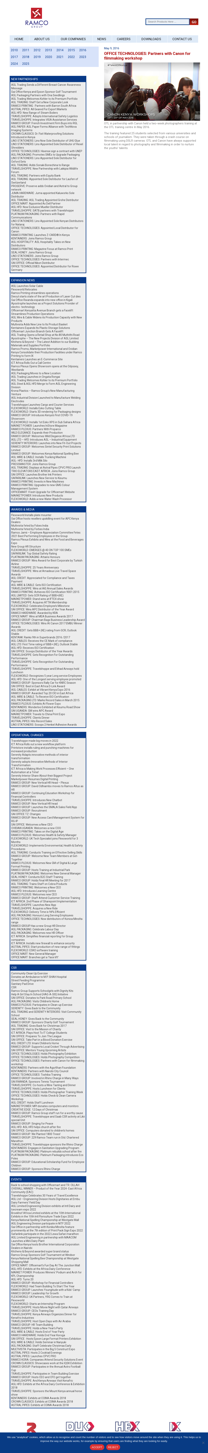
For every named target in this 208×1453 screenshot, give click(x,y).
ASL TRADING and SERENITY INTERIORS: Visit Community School (46, 1013)
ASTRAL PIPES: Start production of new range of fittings (45, 946)
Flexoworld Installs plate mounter (31, 515)
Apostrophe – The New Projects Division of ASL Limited (45, 338)
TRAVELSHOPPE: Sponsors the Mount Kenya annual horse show (46, 1393)
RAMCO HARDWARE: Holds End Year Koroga (38, 1335)
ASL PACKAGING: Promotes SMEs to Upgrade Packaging (45, 154)
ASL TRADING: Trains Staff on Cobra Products (39, 883)
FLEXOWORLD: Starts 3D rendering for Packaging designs (46, 411)
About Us (42, 39)
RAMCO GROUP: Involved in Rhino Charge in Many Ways (45, 1078)
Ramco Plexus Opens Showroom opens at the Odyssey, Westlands (45, 368)
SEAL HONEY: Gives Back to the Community (37, 1018)
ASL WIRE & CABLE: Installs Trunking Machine (38, 457)
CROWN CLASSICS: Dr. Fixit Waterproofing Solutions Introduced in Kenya (42, 135)
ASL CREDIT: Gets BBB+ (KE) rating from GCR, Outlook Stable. (44, 632)
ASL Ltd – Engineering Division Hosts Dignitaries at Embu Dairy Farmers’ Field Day (45, 1200)
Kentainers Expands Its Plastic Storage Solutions (40, 327)
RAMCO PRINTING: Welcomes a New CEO (36, 887)
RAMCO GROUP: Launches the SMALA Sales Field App (44, 807)
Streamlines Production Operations (32, 313)
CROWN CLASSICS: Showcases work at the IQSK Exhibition (46, 1363)
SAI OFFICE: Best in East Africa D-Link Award (38, 686)
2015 (71, 50)
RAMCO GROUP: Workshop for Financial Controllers (42, 1282)
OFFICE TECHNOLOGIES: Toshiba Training (36, 1074)
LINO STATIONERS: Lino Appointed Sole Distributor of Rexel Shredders (47, 146)
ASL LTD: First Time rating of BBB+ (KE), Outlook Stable (44, 644)
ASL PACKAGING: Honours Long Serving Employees (42, 915)
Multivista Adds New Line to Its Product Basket (39, 324)
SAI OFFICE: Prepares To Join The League (36, 1036)
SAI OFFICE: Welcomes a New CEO (31, 824)
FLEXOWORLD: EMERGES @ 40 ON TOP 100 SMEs (41, 550)
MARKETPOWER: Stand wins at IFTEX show (37, 598)
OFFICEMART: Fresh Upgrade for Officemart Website (43, 492)
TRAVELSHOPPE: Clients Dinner (30, 717)
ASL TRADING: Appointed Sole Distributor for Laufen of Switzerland (44, 181)
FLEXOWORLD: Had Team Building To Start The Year (42, 1286)
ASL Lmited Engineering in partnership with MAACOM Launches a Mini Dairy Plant (43, 1239)
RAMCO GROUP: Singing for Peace (32, 1123)
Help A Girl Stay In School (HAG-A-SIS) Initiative (39, 994)
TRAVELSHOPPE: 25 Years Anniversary (35, 567)
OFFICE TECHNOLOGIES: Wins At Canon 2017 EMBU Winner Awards (46, 625)
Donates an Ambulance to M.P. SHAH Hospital (39, 976)
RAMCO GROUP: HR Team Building (32, 1324)
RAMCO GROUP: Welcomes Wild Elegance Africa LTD (43, 436)
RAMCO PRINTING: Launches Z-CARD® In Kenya (40, 235)
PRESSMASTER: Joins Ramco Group (33, 464)
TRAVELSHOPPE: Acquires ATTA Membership (39, 602)
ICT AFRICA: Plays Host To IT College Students (39, 1032)
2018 (25, 57)
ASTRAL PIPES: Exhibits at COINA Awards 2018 (40, 1405)
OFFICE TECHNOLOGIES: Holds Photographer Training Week (47, 1092)
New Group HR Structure (26, 546)
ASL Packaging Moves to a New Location (36, 373)
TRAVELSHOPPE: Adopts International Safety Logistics (44, 116)
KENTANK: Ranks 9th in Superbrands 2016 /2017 (40, 637)
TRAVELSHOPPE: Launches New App (33, 904)
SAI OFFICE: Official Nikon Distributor (33, 262)
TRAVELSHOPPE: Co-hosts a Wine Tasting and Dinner (43, 1085)
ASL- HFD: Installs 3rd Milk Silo (29, 460)
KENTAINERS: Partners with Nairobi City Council (39, 1071)
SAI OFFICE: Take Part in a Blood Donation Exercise (41, 1039)
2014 (59, 50)
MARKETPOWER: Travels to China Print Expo (38, 714)
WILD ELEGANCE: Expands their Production (37, 432)
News (101, 39)
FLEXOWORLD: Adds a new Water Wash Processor (41, 499)
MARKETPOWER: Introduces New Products (37, 495)
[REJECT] (203, 1443)
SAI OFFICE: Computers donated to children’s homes (42, 1130)
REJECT (113, 1447)
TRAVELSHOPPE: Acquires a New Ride (34, 908)
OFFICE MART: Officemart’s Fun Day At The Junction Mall (45, 1265)
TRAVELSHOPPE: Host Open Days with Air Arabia (41, 1321)
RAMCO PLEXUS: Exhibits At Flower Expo (36, 703)
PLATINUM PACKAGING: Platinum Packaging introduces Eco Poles (47, 1156)
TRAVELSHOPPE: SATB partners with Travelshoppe (42, 210)
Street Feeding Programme (28, 980)
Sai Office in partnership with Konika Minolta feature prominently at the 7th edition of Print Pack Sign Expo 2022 (47, 1228)
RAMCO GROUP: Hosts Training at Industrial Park (40, 870)
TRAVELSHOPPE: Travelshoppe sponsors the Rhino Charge (47, 1144)
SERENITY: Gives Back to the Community (36, 1008)
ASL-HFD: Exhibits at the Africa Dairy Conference (40, 1268)
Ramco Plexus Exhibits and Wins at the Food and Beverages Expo (47, 541)
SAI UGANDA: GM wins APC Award (32, 710)
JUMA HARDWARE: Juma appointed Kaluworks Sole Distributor (42, 194)
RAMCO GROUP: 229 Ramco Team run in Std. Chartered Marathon (45, 1139)
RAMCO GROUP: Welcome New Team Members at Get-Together (44, 857)
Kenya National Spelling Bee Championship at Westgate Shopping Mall (45, 1260)
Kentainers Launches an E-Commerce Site (37, 359)
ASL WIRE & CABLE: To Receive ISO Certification (40, 696)
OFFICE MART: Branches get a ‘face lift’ (35, 957)
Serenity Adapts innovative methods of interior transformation (39, 756)
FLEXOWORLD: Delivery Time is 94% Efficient (38, 911)
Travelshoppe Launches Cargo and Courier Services (42, 404)
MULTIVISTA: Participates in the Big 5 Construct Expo (43, 1349)
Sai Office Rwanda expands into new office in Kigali (42, 300)
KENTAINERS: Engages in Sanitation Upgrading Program (45, 1148)
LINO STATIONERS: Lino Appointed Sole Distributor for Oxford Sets (44, 160)
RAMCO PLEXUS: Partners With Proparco (36, 429)
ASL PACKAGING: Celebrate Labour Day (35, 929)
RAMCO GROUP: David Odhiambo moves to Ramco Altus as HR (47, 788)
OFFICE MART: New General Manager (33, 953)
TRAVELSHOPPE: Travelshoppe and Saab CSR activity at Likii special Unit (48, 1118)
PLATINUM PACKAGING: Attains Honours (35, 557)
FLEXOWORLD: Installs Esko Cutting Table (36, 408)
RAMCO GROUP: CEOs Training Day (32, 1310)
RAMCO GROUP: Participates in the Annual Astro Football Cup (45, 1368)
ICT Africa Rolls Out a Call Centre (31, 362)
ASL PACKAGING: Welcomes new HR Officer (37, 932)
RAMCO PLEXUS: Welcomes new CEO (34, 894)
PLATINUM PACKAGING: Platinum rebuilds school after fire (46, 1151)
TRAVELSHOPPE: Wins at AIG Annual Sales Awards (42, 588)
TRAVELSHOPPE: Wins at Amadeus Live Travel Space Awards (43, 572)
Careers (123, 39)
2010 (14, 50)
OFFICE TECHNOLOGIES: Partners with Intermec (40, 259)
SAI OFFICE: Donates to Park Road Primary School (41, 997)
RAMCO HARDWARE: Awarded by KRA (34, 612)
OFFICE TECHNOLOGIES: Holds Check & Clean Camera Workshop (43, 1097)
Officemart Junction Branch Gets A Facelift (37, 331)
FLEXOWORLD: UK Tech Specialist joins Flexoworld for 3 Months (44, 840)
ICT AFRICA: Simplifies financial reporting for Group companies (42, 938)
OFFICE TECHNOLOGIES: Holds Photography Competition (45, 1057)
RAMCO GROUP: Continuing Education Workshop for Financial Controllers (42, 795)
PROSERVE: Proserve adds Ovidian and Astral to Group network (44, 188)
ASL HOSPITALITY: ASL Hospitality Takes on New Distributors (41, 243)
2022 (71, 57)
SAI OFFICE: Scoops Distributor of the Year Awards (42, 651)
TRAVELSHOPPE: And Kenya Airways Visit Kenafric (42, 1380)
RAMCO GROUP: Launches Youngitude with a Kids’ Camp (45, 1289)
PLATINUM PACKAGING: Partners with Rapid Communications (37, 215)
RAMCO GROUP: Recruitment (29, 810)
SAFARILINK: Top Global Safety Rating (34, 553)
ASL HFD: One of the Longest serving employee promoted (46, 679)
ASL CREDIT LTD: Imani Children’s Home (35, 1043)
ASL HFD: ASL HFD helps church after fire (36, 1127)
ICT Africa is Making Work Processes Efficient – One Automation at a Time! (42, 770)
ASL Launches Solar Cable (27, 286)
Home (19, 39)
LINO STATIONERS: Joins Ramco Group (34, 255)
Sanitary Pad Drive (22, 983)
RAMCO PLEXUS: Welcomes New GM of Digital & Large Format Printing (44, 864)
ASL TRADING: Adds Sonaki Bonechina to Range (40, 165)
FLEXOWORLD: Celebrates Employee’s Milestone (40, 605)
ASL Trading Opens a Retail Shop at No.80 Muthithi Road (45, 334)
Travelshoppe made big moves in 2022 (34, 740)
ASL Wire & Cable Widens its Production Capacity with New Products (46, 319)
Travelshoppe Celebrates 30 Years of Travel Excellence (44, 1195)
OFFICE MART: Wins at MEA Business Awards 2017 (42, 616)
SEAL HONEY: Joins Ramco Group (31, 252)
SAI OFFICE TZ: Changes (26, 814)
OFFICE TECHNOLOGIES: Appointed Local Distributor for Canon (44, 229)
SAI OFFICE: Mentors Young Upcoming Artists (38, 1050)
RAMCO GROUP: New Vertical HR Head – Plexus (40, 782)
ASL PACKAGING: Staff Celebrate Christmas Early (41, 1345)
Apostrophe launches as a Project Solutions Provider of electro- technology (44, 305)
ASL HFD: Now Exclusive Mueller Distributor (37, 207)
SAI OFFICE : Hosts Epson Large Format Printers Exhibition (46, 1338)
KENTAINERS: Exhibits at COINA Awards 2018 (38, 1398)
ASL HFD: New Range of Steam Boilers (34, 112)
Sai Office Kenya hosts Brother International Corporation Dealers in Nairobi (45, 1246)
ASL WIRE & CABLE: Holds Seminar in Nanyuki (38, 1342)
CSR (13, 987)
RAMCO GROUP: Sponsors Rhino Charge (35, 1169)
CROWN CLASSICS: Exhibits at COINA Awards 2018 (42, 1401)
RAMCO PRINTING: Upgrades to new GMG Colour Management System (40, 486)
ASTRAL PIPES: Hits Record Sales (31, 721)
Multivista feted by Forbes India (30, 529)
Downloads (151, 39)
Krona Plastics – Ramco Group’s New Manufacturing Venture (42, 392)
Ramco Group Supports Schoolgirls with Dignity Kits (42, 990)
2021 (59, 57)
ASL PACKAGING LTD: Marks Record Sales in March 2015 (45, 700)
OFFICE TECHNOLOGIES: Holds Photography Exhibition (43, 1053)
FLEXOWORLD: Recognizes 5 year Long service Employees (46, 675)
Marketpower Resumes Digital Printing (34, 779)
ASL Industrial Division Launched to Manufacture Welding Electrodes (45, 399)
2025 (25, 64)
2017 (14, 57)
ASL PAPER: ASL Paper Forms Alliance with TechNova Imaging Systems (44, 128)
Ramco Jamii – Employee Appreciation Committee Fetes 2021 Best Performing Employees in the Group (45, 534)
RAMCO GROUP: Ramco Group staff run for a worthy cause (47, 1113)
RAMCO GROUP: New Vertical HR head (34, 803)
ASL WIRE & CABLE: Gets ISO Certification (36, 585)
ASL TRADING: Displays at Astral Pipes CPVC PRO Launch (46, 467)
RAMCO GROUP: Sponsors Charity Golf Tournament (42, 1022)
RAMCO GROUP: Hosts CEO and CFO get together (41, 1377)
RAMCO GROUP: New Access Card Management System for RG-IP (47, 819)
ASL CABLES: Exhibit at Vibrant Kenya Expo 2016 (40, 689)
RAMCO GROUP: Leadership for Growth (35, 1293)
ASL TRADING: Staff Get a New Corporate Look (39, 102)
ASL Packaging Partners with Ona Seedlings (38, 95)
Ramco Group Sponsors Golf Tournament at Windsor (43, 1254)
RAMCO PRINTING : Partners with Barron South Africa (43, 105)
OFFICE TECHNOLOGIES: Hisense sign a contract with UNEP (46, 151)
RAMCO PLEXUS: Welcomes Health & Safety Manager (44, 835)
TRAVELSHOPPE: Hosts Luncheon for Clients (38, 1088)
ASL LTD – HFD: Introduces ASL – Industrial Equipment (44, 439)
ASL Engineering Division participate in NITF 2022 (40, 1223)
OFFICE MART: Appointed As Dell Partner (36, 203)
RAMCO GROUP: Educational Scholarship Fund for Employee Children (47, 1163)
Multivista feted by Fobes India (29, 525)
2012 (37, 50)
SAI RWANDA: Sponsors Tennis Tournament (38, 1081)
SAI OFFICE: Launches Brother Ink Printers (36, 474)
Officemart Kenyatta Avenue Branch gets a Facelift (42, 310)
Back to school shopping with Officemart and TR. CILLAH (45, 1185)
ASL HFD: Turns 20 (22, 1279)
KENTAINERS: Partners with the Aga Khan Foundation (43, 1067)
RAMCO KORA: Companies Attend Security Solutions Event (47, 1359)
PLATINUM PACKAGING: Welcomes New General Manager (46, 873)
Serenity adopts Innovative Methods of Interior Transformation (39, 763)
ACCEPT (97, 1447)
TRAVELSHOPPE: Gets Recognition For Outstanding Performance (42, 656)
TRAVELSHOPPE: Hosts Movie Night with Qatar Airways (44, 1307)
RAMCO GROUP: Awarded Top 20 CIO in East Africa (42, 693)
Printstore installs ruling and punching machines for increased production (42, 749)
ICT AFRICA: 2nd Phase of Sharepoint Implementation (45, 901)
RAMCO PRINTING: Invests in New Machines (37, 481)
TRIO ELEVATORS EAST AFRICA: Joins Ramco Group (43, 471)
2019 (37, 57)
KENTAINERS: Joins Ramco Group (31, 238)
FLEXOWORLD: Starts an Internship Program (38, 1303)
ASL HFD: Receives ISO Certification (32, 647)
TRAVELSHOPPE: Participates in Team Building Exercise (45, 1373)
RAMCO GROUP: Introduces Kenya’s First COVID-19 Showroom (42, 417)
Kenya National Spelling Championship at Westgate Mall (45, 1220)
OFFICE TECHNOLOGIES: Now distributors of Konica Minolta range (46, 920)
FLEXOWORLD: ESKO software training (34, 950)
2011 (25, 50)
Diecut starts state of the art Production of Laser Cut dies (46, 296)
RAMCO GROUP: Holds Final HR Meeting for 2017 (40, 880)
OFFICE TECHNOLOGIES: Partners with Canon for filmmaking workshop (47, 1062)
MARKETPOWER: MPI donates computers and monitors (45, 1106)
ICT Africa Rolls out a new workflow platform (38, 744)
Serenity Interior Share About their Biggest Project (41, 775)
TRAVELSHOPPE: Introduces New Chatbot (36, 800)
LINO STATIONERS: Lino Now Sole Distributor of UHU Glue (45, 140)
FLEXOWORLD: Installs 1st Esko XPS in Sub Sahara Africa (45, 422)
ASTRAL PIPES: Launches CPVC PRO (33, 1356)
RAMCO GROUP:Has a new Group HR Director (38, 925)
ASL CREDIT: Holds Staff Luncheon (32, 1102)
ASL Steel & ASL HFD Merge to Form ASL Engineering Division (43, 385)
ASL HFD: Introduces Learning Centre (33, 890)
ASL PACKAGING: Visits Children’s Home (35, 1001)
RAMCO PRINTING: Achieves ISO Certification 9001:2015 (45, 592)
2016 (82, 50)
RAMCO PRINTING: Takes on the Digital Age (37, 831)
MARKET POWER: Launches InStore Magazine (39, 425)
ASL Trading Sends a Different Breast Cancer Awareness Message (46, 86)
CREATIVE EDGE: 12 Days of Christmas (34, 1109)
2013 (48, 50)
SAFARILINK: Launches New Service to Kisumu (39, 478)
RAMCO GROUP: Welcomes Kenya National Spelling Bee (45, 453)
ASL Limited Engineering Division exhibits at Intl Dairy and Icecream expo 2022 (45, 1207)
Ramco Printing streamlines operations (35, 293)
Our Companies (73, 39)
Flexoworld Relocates (24, 289)
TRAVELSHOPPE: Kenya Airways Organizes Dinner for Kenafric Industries (44, 1316)
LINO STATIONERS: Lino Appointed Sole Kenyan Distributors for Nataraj (47, 222)
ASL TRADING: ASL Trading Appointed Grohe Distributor (45, 200)
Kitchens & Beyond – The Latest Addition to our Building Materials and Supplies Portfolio (45, 343)
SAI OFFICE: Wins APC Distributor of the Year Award (42, 609)
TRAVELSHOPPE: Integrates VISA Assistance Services (44, 119)
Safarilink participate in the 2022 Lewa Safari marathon (45, 1234)
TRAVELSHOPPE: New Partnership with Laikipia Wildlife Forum (44, 170)
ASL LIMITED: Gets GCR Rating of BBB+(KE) (37, 595)
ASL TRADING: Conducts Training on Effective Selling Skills (46, 852)
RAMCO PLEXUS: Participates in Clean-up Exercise (41, 1004)
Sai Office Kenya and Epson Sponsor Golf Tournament (44, 91)
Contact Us (182, 39)
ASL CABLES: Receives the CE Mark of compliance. (42, 640)
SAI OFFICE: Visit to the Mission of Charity (36, 1029)
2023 (82, 57)
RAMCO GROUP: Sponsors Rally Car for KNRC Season (43, 682)
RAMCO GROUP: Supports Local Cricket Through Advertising (47, 1046)
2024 (14, 64)
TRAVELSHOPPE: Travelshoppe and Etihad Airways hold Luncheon (45, 670)
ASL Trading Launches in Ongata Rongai (35, 376)
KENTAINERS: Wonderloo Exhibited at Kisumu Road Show (45, 707)
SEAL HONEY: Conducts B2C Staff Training (37, 877)
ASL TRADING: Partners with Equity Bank (36, 175)
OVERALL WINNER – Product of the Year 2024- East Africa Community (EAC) (46, 1190)
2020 (48, 57)
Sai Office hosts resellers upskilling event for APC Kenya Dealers (45, 520)
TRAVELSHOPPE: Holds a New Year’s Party (37, 1328)
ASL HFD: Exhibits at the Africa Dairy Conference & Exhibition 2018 (48, 1386)
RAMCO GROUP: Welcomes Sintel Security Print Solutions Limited (46, 448)
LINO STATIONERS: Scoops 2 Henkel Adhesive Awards (44, 724)
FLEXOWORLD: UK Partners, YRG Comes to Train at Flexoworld (42, 1298)
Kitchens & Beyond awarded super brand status (40, 1251)
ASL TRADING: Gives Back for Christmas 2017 (39, 1025)
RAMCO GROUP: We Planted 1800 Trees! (35, 1134)
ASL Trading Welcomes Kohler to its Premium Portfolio (44, 98)
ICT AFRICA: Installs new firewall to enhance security (43, 943)
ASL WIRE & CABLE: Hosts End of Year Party (37, 1331)
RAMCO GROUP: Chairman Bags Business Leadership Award (48, 619)
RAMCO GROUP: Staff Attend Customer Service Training (45, 897)
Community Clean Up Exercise (29, 973)
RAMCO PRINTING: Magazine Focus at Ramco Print (42, 248)
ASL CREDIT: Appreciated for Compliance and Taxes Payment (43, 579)
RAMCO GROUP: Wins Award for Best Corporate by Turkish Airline (46, 562)
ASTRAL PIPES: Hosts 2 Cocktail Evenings (36, 1352)
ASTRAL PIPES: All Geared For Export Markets (39, 109)
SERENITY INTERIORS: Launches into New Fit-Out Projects (46, 443)
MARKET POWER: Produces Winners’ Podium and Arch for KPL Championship (46, 1274)
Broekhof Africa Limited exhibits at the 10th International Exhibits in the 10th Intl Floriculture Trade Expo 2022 (45, 1214)
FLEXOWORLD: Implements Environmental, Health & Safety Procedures (47, 847)
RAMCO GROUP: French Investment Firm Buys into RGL (44, 123)
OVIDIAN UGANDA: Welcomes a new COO (36, 828)
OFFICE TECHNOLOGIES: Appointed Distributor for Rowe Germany (45, 268)
